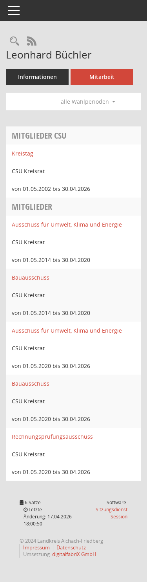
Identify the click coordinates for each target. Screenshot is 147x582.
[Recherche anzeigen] (14, 41)
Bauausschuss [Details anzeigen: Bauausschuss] (30, 277)
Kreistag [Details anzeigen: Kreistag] (22, 153)
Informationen (37, 77)
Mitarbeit (101, 77)
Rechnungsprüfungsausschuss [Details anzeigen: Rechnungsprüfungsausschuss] (52, 436)
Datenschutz (71, 547)
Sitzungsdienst (111, 513)
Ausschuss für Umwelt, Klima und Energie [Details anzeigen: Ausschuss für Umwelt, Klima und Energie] (67, 224)
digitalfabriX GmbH (74, 554)
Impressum (36, 547)
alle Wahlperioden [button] (88, 101)
